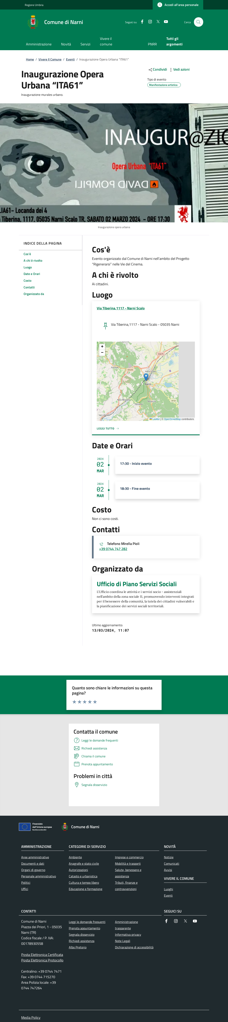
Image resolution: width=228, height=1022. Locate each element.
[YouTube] (164, 22)
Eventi (70, 59)
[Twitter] (156, 22)
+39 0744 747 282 (113, 548)
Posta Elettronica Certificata (42, 954)
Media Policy (30, 1017)
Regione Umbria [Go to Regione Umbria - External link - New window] (34, 5)
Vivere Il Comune (49, 59)
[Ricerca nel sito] (198, 22)
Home (30, 59)
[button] (178, 5)
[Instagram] (148, 22)
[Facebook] (140, 22)
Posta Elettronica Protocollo (42, 960)
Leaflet (154, 419)
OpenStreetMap (172, 419)
